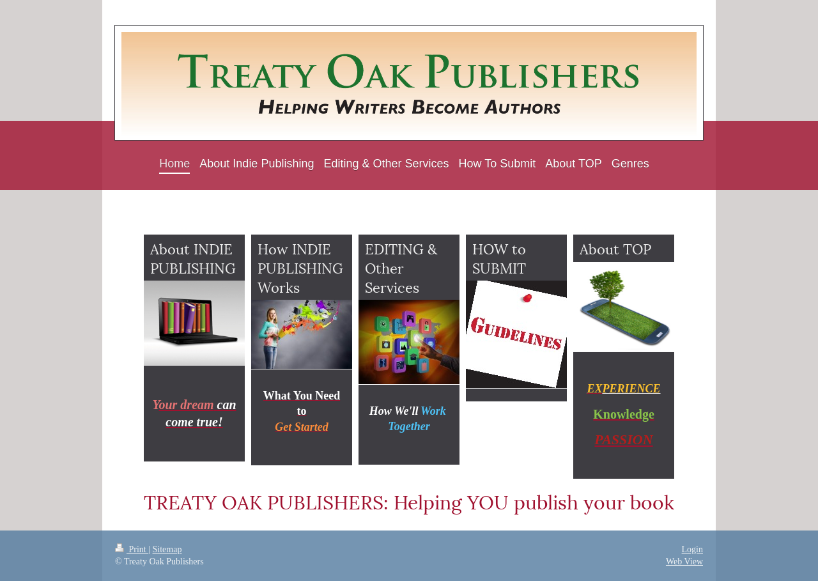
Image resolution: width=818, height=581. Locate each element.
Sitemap (167, 549)
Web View (684, 561)
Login (692, 549)
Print (131, 549)
